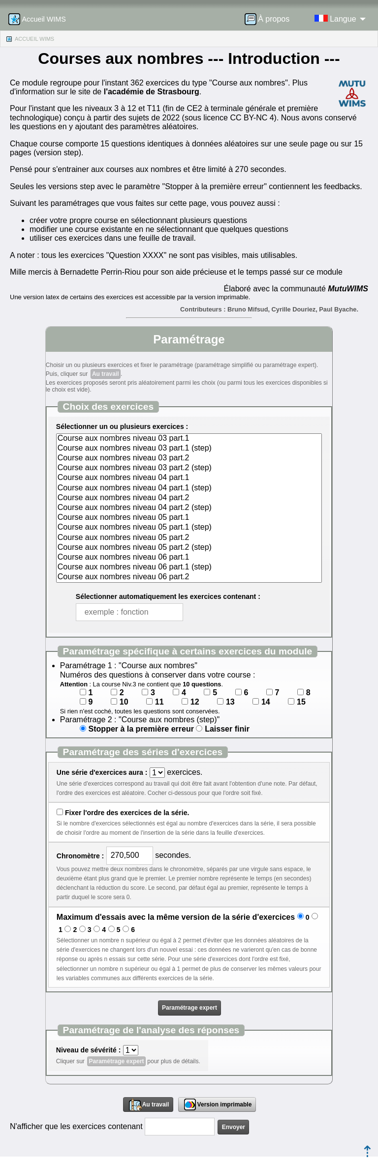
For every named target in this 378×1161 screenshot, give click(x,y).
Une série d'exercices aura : (102, 772)
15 (301, 702)
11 (159, 702)
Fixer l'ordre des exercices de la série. (127, 813)
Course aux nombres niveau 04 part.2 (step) (189, 508)
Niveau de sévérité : (88, 1050)
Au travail (105, 373)
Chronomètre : (80, 856)
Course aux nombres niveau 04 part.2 (189, 498)
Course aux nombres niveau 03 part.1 (189, 439)
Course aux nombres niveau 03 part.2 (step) (189, 468)
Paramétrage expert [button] (189, 1007)
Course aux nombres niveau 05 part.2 (189, 538)
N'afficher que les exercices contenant (76, 1126)
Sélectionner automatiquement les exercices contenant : (168, 596)
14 (265, 702)
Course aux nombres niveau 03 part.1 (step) (189, 448)
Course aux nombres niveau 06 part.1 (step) (189, 567)
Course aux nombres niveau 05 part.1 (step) (189, 528)
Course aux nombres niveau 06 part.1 (189, 558)
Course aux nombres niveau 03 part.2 (189, 458)
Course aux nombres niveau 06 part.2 (189, 577)
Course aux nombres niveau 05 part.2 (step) (189, 548)
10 (124, 702)
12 (194, 702)
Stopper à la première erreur (141, 729)
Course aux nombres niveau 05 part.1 (189, 518)
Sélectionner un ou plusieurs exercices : (122, 426)
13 (230, 702)
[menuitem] (270, 19)
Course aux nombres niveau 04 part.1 (189, 478)
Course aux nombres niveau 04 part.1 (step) (189, 488)
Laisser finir (227, 729)
